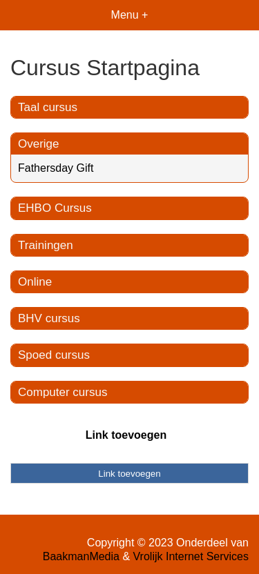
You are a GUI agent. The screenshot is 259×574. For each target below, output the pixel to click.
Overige (38, 143)
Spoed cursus (54, 355)
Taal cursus (47, 107)
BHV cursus (49, 318)
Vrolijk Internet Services (191, 556)
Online (35, 281)
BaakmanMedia (81, 556)
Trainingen (45, 245)
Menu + (129, 15)
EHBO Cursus (55, 208)
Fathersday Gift (55, 168)
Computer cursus (62, 392)
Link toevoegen (126, 435)
